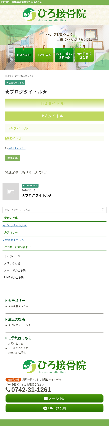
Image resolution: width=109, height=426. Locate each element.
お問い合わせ (12, 263)
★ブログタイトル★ (37, 195)
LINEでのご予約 (14, 277)
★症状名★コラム (16, 148)
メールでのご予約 (15, 270)
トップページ (12, 256)
